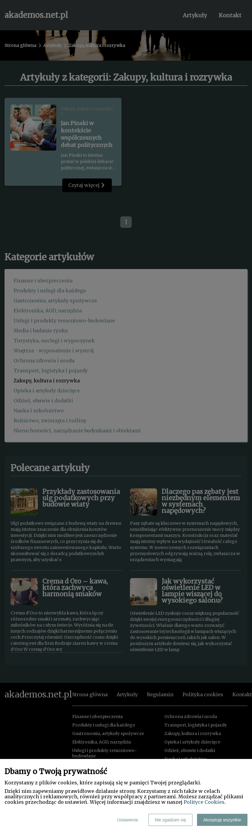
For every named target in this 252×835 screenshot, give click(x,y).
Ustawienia (127, 819)
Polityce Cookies (204, 802)
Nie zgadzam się (170, 819)
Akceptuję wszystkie (222, 819)
